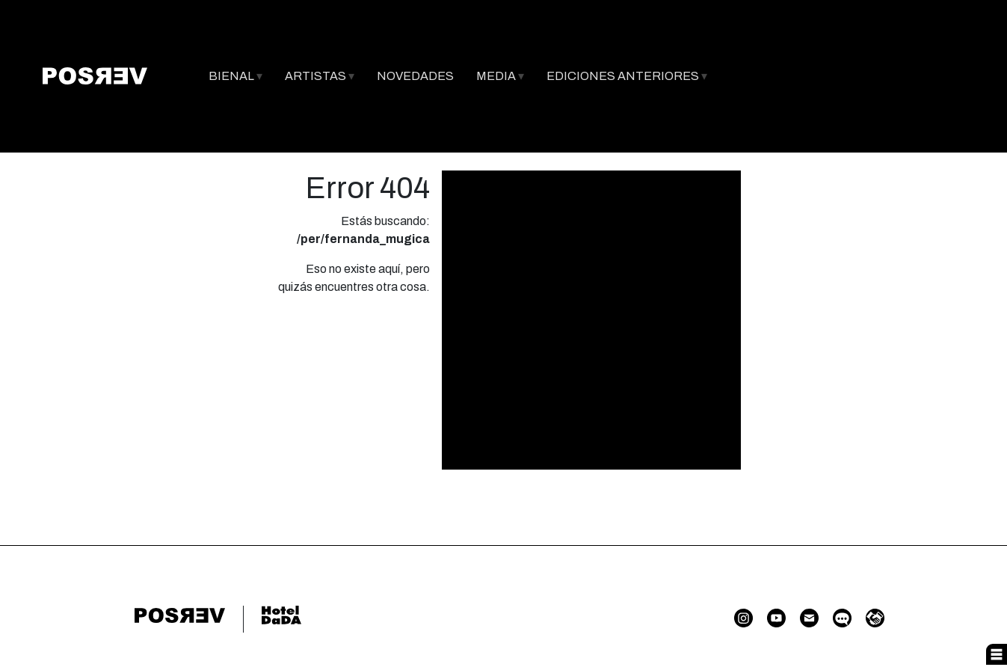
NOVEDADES (415, 76)
